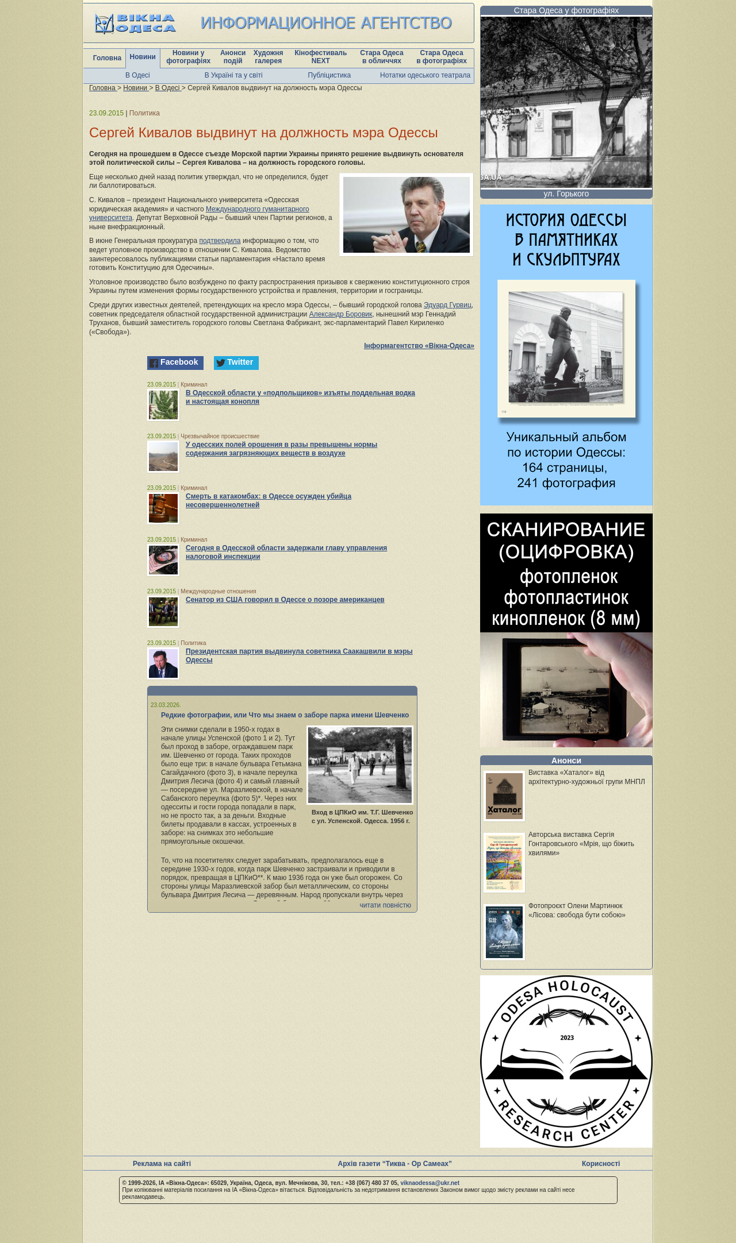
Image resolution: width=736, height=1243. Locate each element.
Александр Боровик (341, 314)
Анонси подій (233, 57)
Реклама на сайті (162, 1164)
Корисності (601, 1164)
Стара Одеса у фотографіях (566, 10)
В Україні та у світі (234, 75)
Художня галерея (268, 57)
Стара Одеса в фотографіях (441, 57)
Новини (143, 57)
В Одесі (137, 75)
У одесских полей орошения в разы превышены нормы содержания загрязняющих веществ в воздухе (281, 449)
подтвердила (219, 241)
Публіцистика (329, 75)
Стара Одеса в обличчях (381, 57)
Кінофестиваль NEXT (320, 57)
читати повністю (385, 905)
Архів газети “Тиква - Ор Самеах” (395, 1164)
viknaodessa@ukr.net (429, 1183)
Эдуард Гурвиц (447, 305)
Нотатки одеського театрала (425, 75)
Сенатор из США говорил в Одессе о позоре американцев (285, 600)
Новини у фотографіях (188, 57)
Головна (107, 58)
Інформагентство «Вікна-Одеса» (419, 346)
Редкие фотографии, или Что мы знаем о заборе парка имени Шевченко (285, 715)
